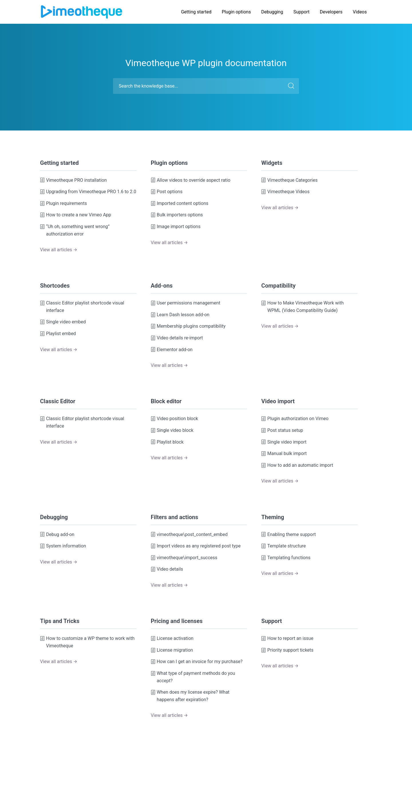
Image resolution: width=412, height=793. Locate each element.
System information (63, 546)
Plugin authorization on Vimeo (294, 418)
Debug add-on (57, 534)
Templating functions (285, 557)
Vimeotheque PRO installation (73, 180)
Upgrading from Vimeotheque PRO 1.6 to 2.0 (88, 191)
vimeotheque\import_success (184, 557)
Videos (360, 12)
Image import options (176, 226)
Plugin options (236, 12)
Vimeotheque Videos (285, 191)
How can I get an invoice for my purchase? (197, 661)
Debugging (272, 12)
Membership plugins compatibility (188, 326)
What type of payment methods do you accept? (193, 677)
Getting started (196, 12)
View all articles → (58, 249)
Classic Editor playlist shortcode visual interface (82, 306)
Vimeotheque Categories (289, 180)
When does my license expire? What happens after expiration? (190, 696)
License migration (172, 650)
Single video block (172, 430)
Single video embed (63, 322)
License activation (172, 638)
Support (301, 12)
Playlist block (167, 442)
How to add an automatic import (297, 465)
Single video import (283, 442)
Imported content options (180, 203)
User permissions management (185, 303)
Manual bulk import (284, 453)
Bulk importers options (177, 215)
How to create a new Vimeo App (75, 215)
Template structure (283, 546)
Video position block (174, 418)
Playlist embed (58, 333)
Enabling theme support (288, 534)
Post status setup (282, 430)
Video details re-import (177, 338)
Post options (167, 191)
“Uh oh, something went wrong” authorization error (75, 230)
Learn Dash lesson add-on (180, 315)
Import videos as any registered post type (196, 546)
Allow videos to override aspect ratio (190, 180)
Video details (167, 569)
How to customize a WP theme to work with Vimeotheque (87, 642)
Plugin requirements (63, 203)
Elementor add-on (172, 349)
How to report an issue (287, 638)
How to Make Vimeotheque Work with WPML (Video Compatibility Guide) (302, 306)
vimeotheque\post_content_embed (189, 534)
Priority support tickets (287, 650)
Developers (331, 12)
